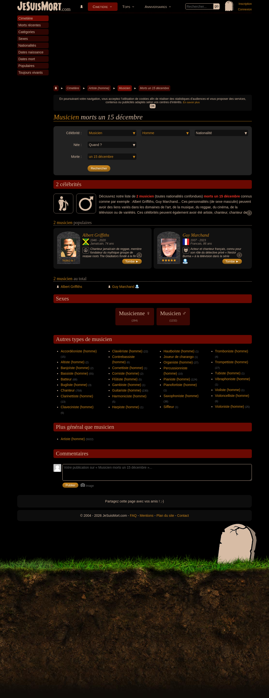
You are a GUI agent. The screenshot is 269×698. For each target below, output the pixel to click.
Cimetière (100, 7)
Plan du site (165, 515)
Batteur (66, 379)
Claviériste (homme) (127, 351)
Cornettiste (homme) (127, 368)
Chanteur (68, 390)
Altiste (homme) (72, 362)
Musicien (124, 88)
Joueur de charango (179, 357)
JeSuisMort (39, 6)
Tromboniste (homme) (231, 351)
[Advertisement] (152, 49)
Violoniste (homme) (229, 406)
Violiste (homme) (227, 390)
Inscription (245, 4)
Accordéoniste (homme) (79, 351)
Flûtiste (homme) (125, 379)
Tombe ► (132, 261)
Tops (126, 7)
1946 (93, 240)
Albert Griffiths (95, 235)
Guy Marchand (196, 235)
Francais (196, 243)
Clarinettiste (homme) (77, 396)
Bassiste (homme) (74, 373)
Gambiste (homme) (126, 385)
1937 (193, 240)
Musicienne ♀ (134, 316)
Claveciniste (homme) (77, 407)
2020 (102, 240)
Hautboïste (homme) (179, 351)
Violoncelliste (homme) (232, 396)
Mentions (146, 515)
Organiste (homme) (178, 362)
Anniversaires (156, 7)
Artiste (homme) (99, 88)
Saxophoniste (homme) (181, 396)
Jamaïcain (97, 243)
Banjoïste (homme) (75, 368)
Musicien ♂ (173, 316)
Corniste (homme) (125, 373)
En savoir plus (191, 102)
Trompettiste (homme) (231, 362)
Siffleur (169, 407)
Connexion (245, 9)
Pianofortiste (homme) (180, 385)
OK (152, 106)
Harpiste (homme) (125, 407)
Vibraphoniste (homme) (232, 379)
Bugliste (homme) (74, 385)
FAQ (133, 515)
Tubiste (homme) (227, 373)
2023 (202, 240)
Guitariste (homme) (126, 390)
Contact (183, 515)
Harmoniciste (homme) (129, 396)
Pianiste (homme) (177, 379)
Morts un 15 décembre (154, 88)
